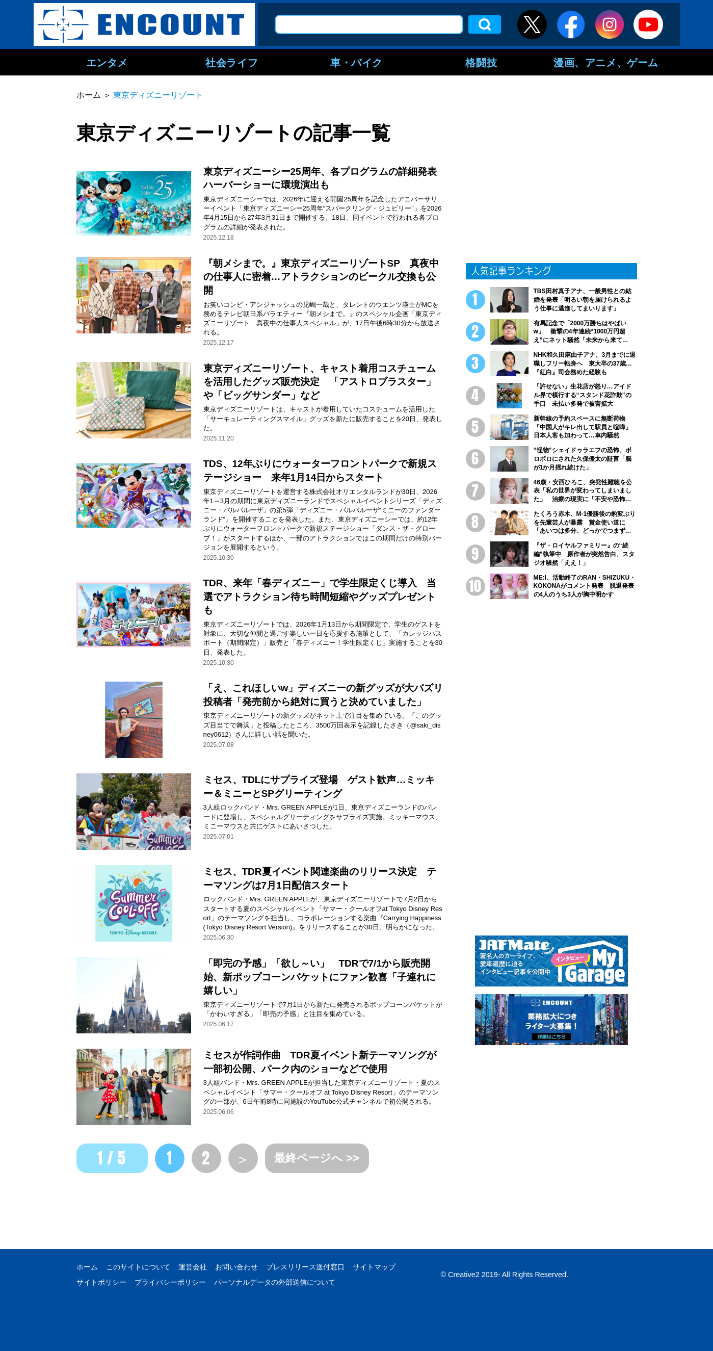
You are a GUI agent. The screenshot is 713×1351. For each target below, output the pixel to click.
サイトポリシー (101, 1282)
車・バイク (356, 62)
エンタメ (107, 62)
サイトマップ (374, 1266)
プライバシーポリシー (170, 1282)
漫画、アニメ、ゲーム (605, 62)
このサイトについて (138, 1266)
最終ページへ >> (316, 1158)
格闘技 (481, 62)
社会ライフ (231, 62)
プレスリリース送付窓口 (305, 1266)
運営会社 (192, 1266)
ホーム (87, 1266)
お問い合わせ (236, 1266)
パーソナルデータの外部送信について (274, 1282)
